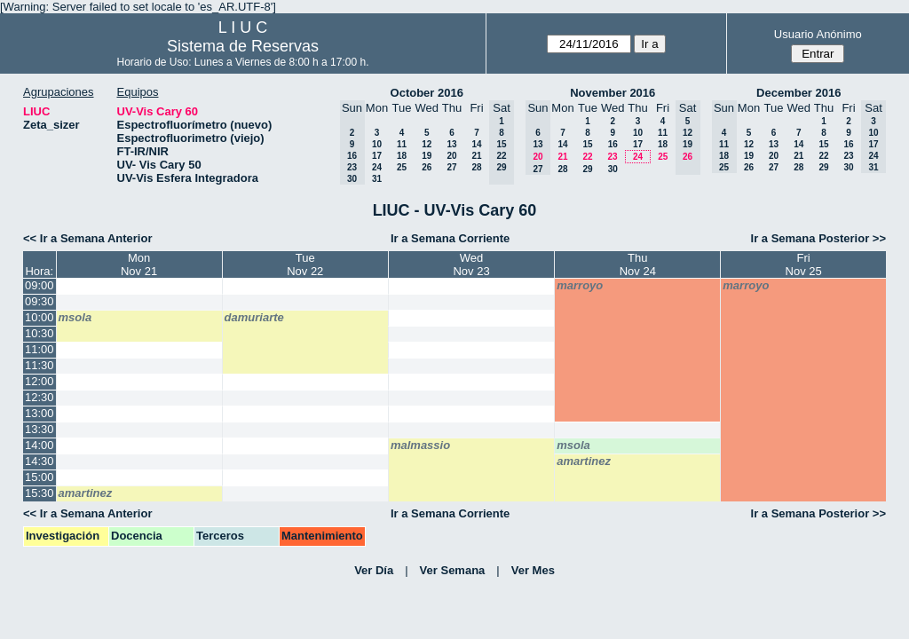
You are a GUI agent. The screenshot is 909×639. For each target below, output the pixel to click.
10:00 (39, 317)
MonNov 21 (139, 264)
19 (426, 156)
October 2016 (427, 92)
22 (587, 157)
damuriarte (254, 317)
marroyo (580, 285)
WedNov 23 (471, 264)
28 (476, 167)
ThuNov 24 (638, 264)
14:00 (39, 445)
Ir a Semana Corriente (450, 238)
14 (476, 144)
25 (402, 167)
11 (402, 144)
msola (75, 317)
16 (613, 144)
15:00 (39, 477)
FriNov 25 (804, 264)
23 (612, 157)
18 (402, 156)
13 (451, 144)
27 (451, 167)
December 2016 (798, 92)
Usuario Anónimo (818, 34)
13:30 (39, 429)
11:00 (39, 349)
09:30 (39, 301)
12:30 (39, 397)
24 (377, 167)
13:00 (39, 413)
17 (377, 156)
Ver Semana (453, 570)
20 (451, 156)
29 (587, 169)
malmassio (420, 445)
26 (426, 167)
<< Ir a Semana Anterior (87, 238)
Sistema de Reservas (243, 46)
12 (426, 144)
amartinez (584, 461)
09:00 (39, 285)
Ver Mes (533, 570)
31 (377, 179)
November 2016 (612, 92)
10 (377, 144)
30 (613, 169)
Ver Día (373, 570)
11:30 (39, 365)
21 (476, 156)
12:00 (39, 381)
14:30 (39, 461)
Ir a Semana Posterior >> (818, 238)
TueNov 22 (305, 264)
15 (587, 144)
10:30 (39, 333)
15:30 (39, 493)
